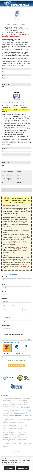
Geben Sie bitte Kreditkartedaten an (14, 354)
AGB (30, 410)
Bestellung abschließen (16, 365)
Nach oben (17, 451)
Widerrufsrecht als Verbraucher (23, 415)
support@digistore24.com (9, 407)
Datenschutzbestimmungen (15, 412)
